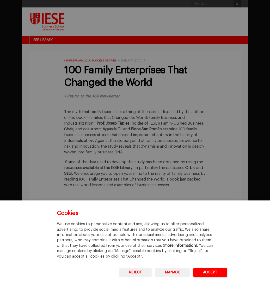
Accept (210, 272)
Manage (172, 272)
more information (180, 246)
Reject (135, 272)
